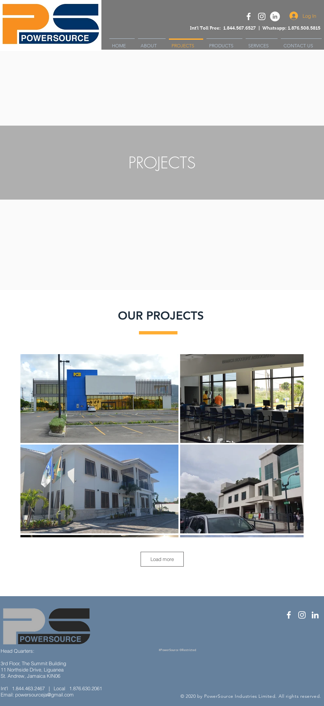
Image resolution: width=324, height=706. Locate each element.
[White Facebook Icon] (289, 615)
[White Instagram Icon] (262, 16)
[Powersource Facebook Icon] (249, 16)
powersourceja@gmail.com (44, 695)
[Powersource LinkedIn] (275, 16)
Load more (162, 559)
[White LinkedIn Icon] (315, 615)
